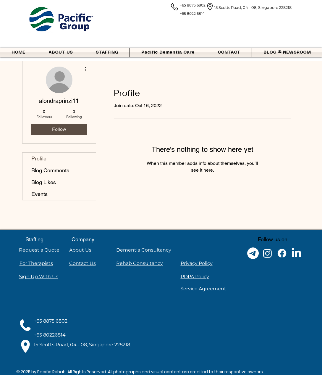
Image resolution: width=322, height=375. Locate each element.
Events (39, 194)
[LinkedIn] (296, 253)
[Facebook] (282, 253)
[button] (107, 52)
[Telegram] (253, 253)
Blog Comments (50, 170)
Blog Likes (43, 182)
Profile (38, 158)
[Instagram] (267, 253)
